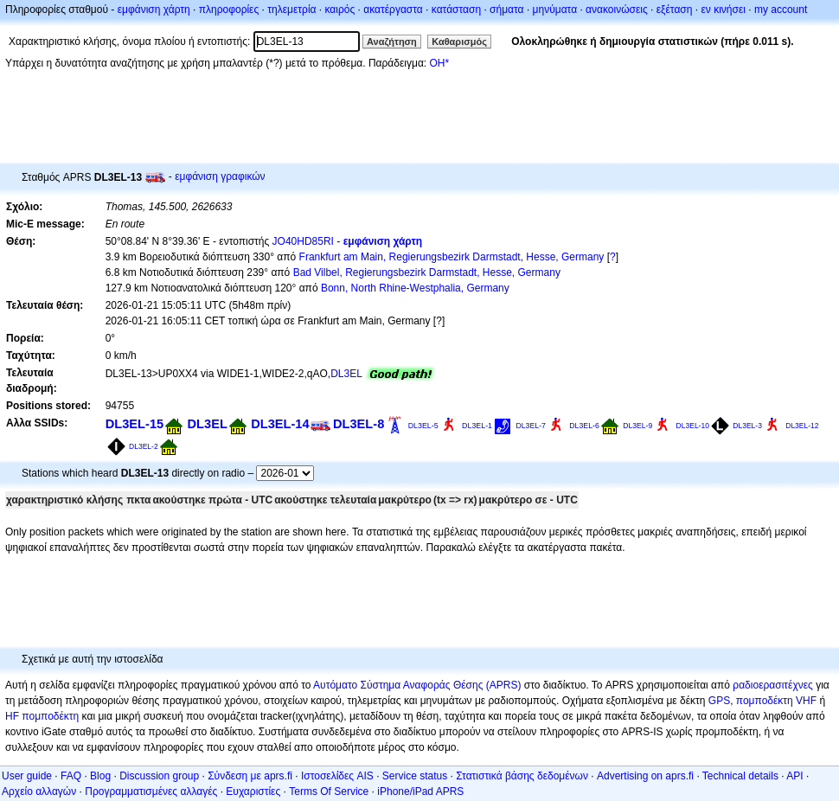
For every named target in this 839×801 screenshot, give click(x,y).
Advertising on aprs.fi (645, 776)
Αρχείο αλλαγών (39, 791)
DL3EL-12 (801, 425)
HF (12, 716)
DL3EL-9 (637, 425)
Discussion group (159, 776)
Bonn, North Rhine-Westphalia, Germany (415, 288)
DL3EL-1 (477, 425)
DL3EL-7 (531, 425)
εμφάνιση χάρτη (154, 9)
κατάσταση (456, 9)
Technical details (740, 776)
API (794, 776)
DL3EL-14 (280, 424)
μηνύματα (555, 9)
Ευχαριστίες (253, 791)
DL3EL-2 (143, 446)
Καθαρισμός (459, 41)
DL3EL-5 (423, 425)
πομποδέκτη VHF (776, 701)
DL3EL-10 (692, 425)
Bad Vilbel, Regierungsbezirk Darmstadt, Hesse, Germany (426, 272)
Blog (100, 776)
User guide (27, 776)
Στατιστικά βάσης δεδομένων (522, 776)
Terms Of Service (328, 791)
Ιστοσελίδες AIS (337, 776)
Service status (414, 776)
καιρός (340, 9)
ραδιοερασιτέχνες (773, 685)
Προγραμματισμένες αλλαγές (151, 791)
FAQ (71, 776)
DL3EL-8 (358, 424)
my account (780, 9)
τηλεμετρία (291, 9)
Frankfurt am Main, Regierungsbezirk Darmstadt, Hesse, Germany (452, 257)
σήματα (506, 9)
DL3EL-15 (134, 424)
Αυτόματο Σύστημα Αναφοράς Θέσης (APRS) (417, 685)
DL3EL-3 (747, 425)
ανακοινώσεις (617, 9)
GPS (719, 701)
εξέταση (674, 9)
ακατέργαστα (393, 9)
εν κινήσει (723, 9)
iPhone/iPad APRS (420, 791)
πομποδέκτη (50, 716)
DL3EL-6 (584, 425)
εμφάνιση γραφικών (220, 176)
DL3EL (346, 374)
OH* (439, 63)
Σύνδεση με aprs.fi (250, 776)
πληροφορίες (229, 9)
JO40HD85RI (303, 241)
